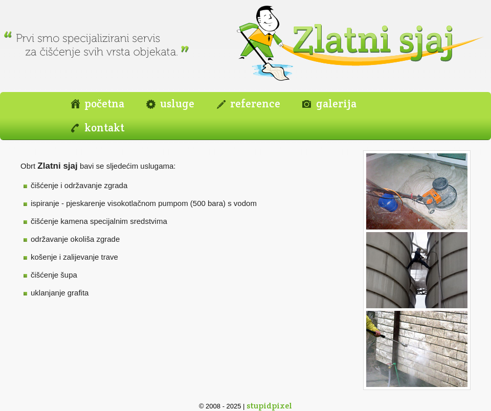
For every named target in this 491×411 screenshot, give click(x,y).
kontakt (104, 127)
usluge (177, 103)
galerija (336, 103)
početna (104, 103)
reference (255, 103)
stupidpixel (269, 405)
